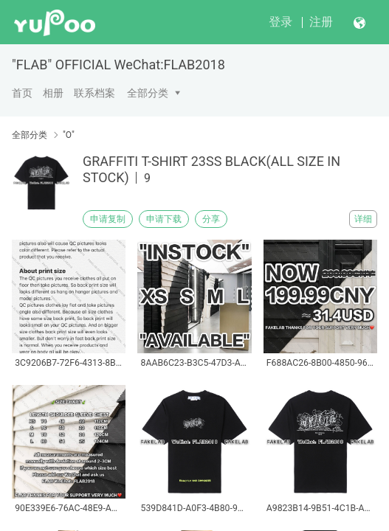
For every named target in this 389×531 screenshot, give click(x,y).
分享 (211, 219)
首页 (22, 93)
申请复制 (107, 219)
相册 (53, 93)
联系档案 (94, 93)
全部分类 (147, 93)
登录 (280, 22)
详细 (363, 219)
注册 (321, 22)
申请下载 (164, 219)
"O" (69, 135)
